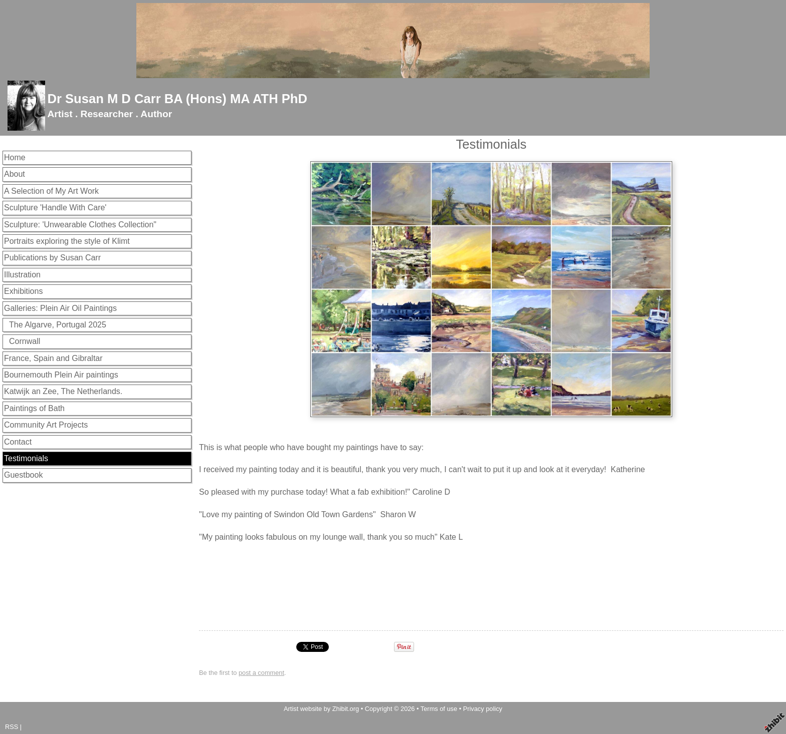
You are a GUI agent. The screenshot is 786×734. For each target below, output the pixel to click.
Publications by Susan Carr (52, 257)
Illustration (22, 274)
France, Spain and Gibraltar (53, 358)
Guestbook (23, 475)
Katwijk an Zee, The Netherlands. (63, 391)
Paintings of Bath (34, 408)
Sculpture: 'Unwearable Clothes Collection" (80, 224)
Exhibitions (23, 291)
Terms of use (439, 708)
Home (15, 157)
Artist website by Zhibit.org (321, 708)
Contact (18, 442)
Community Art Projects (46, 425)
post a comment (261, 672)
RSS (11, 726)
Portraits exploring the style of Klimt (67, 241)
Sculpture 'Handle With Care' (55, 207)
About (14, 174)
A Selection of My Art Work (51, 191)
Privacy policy (482, 708)
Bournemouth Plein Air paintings (61, 375)
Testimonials (26, 458)
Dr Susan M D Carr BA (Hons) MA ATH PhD (177, 99)
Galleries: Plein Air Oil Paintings (60, 308)
